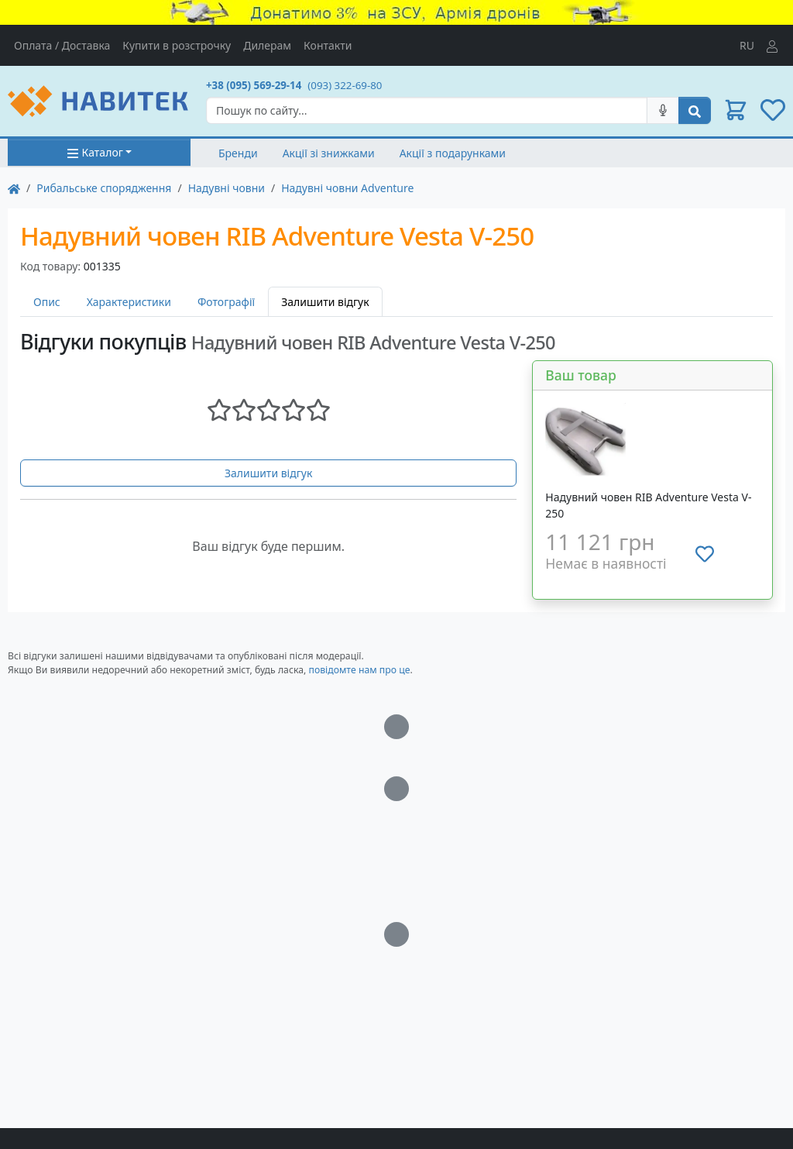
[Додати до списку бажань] (704, 554)
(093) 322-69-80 (344, 85)
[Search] (426, 110)
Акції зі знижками (329, 153)
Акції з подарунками (453, 153)
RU (747, 45)
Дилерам (267, 45)
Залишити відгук (269, 473)
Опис (46, 301)
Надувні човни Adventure (347, 188)
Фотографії (226, 301)
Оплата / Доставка (62, 45)
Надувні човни (226, 188)
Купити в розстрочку (176, 45)
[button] (735, 110)
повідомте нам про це (359, 669)
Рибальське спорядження (103, 188)
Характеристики (129, 301)
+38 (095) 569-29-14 (253, 85)
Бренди (238, 153)
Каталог (95, 152)
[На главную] (14, 188)
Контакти (328, 45)
